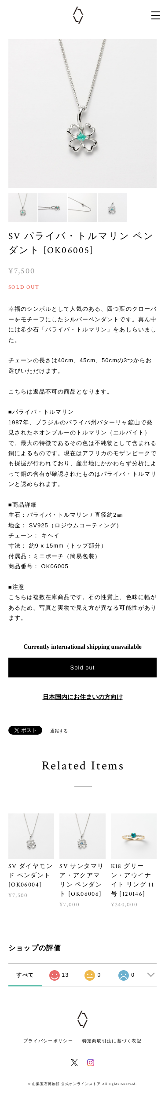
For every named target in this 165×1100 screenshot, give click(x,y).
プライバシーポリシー (48, 1040)
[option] (82, 113)
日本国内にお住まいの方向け (83, 697)
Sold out (82, 667)
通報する (59, 730)
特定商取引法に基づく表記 (112, 1040)
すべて (25, 975)
